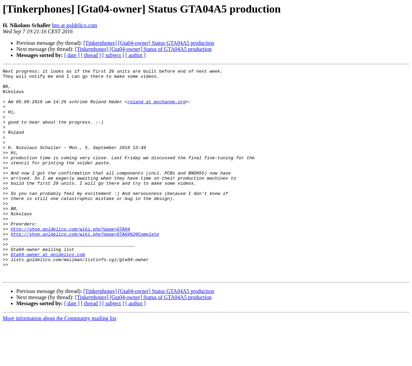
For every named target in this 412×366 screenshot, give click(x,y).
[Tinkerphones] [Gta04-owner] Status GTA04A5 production (148, 43)
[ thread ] (91, 55)
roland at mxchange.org (156, 109)
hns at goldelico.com (74, 25)
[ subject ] (113, 55)
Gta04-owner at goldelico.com (48, 292)
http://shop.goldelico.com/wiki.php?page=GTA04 (70, 261)
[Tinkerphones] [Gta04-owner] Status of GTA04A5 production (143, 49)
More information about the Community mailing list (59, 360)
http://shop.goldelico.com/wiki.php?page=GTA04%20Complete (85, 267)
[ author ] (135, 55)
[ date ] (72, 55)
